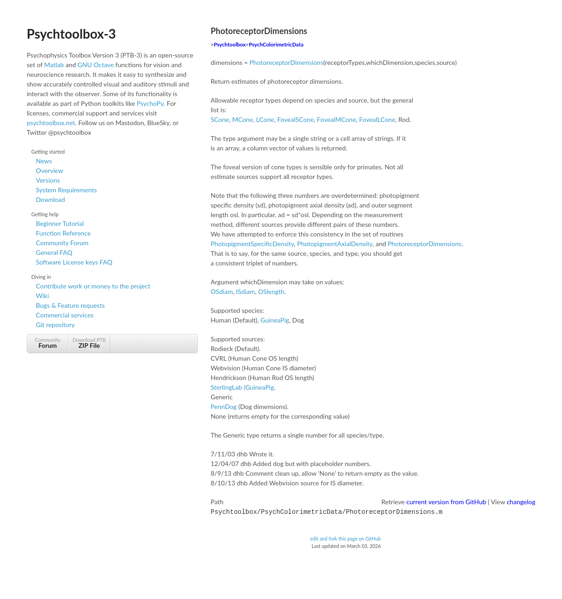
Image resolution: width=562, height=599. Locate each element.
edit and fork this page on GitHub (345, 538)
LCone (265, 119)
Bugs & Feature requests (70, 305)
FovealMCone (336, 119)
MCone (242, 119)
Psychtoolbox (230, 44)
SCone (220, 119)
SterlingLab (226, 387)
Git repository (55, 324)
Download (50, 199)
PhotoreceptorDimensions (286, 62)
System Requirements (66, 190)
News (44, 161)
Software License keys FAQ (74, 262)
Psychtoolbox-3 (71, 33)
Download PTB (89, 343)
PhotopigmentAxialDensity (335, 244)
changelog (521, 502)
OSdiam (222, 291)
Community (47, 343)
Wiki (42, 296)
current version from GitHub (447, 502)
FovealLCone (377, 119)
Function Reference (63, 233)
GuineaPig (274, 320)
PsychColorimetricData (276, 44)
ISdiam (245, 291)
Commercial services (64, 315)
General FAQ (54, 252)
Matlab (54, 65)
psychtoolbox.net (51, 123)
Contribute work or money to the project (93, 286)
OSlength (271, 291)
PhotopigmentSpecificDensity (252, 244)
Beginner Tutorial (60, 223)
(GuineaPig (259, 387)
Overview (49, 170)
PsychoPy (150, 103)
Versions (48, 180)
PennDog (224, 406)
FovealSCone (295, 119)
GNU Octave (96, 65)
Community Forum (62, 243)
